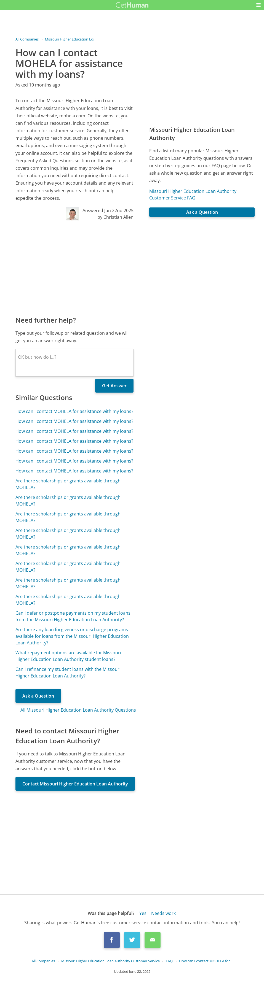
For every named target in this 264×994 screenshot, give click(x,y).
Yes (142, 913)
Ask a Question (38, 696)
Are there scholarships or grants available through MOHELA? (68, 484)
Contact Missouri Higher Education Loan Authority (75, 784)
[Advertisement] (74, 267)
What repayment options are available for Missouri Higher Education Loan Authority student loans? (68, 656)
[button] (258, 5)
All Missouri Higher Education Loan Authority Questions (78, 710)
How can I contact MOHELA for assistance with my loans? (74, 411)
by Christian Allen (115, 217)
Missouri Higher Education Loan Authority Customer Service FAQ (192, 194)
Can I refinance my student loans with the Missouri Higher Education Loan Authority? (68, 672)
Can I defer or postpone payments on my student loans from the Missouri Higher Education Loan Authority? (72, 616)
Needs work (163, 913)
